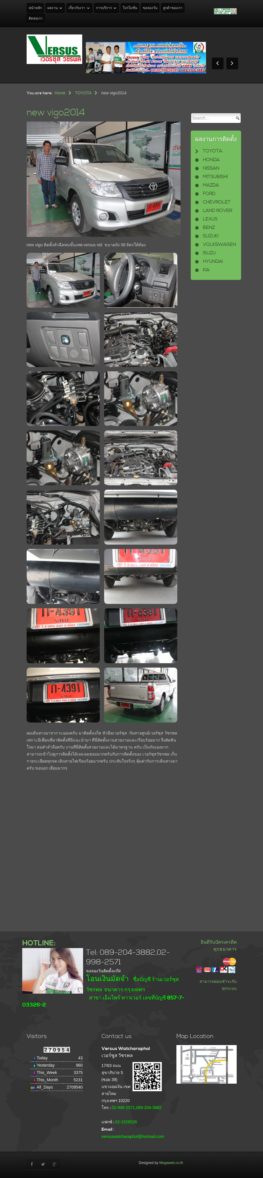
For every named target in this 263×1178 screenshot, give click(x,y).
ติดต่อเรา (36, 18)
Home (60, 93)
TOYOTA (83, 93)
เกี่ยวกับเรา (76, 8)
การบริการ (104, 8)
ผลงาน (52, 8)
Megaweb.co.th (171, 1163)
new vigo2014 (56, 113)
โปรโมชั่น (130, 8)
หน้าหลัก (35, 8)
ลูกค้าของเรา (173, 8)
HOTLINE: (39, 943)
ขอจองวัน (150, 8)
